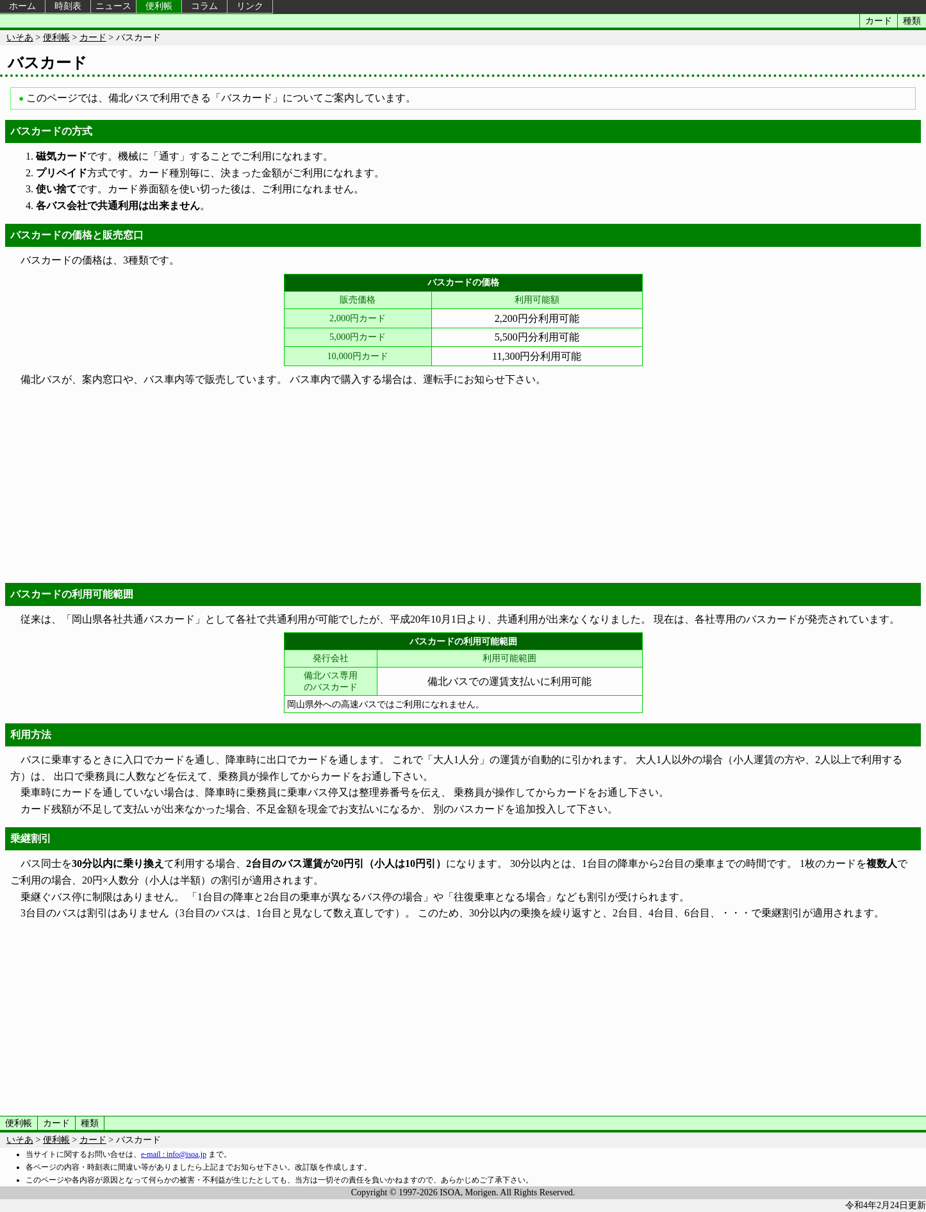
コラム (204, 6)
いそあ (19, 37)
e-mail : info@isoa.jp (173, 1154)
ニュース (113, 6)
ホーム (22, 6)
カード (878, 21)
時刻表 (67, 6)
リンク (249, 6)
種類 (912, 21)
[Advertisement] (463, 483)
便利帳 (158, 6)
